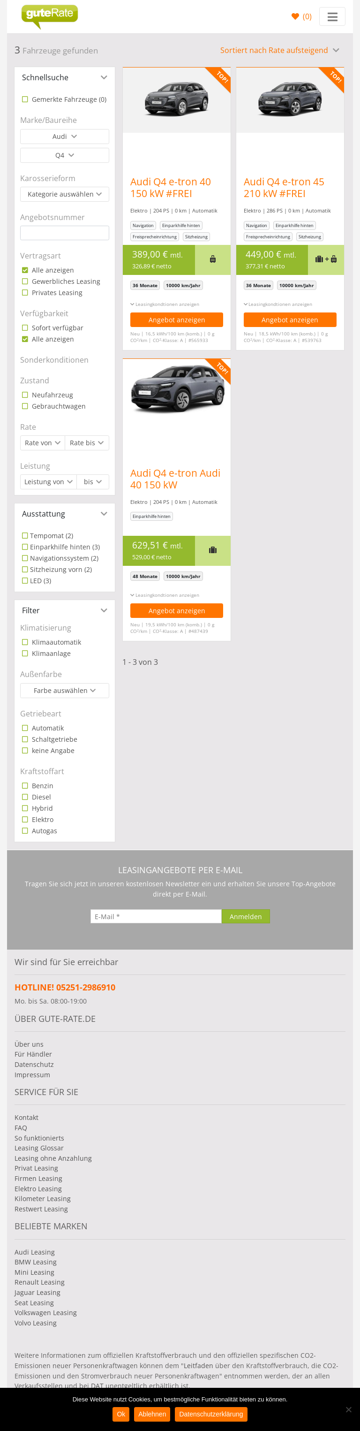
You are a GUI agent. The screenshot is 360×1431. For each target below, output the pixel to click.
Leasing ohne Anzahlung (53, 1158)
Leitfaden (198, 1365)
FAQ (21, 1127)
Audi (60, 136)
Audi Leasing (35, 1252)
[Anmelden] (246, 916)
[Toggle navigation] (332, 16)
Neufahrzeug (51, 394)
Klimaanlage (50, 653)
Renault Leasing (40, 1282)
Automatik (47, 727)
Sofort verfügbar (56, 327)
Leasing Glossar (39, 1147)
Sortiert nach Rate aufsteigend (275, 50)
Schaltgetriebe (53, 739)
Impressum (32, 1074)
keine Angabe (52, 750)
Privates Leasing (56, 292)
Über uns (29, 1044)
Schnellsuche (45, 77)
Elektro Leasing (38, 1188)
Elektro (41, 819)
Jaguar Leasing (37, 1292)
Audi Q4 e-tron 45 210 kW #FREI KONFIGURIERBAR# (288, 193)
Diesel (40, 796)
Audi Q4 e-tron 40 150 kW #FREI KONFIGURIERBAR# (174, 193)
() (306, 16)
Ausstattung (43, 514)
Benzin (41, 785)
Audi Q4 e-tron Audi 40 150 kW (175, 478)
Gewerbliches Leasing (65, 281)
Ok (121, 1414)
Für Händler (33, 1054)
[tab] (65, 77)
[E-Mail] (156, 916)
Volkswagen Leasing (46, 1312)
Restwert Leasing (41, 1208)
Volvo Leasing (36, 1322)
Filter (31, 610)
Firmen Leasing (38, 1178)
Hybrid (41, 808)
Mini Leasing (34, 1272)
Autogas (43, 830)
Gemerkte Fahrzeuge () (68, 99)
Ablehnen (152, 1414)
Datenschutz (34, 1064)
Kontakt (26, 1117)
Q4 (60, 155)
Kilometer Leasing (43, 1198)
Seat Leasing (34, 1302)
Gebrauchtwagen (58, 406)
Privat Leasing (36, 1168)
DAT (97, 1385)
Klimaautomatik (55, 642)
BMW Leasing (36, 1261)
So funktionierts (39, 1138)
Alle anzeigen (52, 270)
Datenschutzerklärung (211, 1414)
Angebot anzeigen (177, 319)
